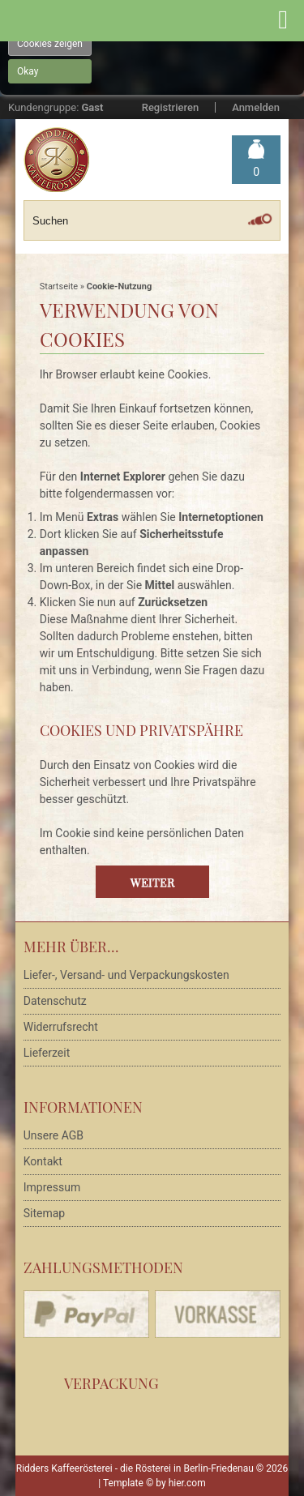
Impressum (52, 1187)
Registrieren (170, 107)
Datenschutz (55, 1000)
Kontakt (43, 1161)
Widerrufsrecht (61, 1026)
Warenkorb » (256, 172)
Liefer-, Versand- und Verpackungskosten (126, 974)
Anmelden (256, 107)
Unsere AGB (53, 1135)
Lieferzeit (47, 1052)
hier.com (187, 1483)
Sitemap (44, 1213)
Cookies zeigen (50, 43)
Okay (27, 71)
